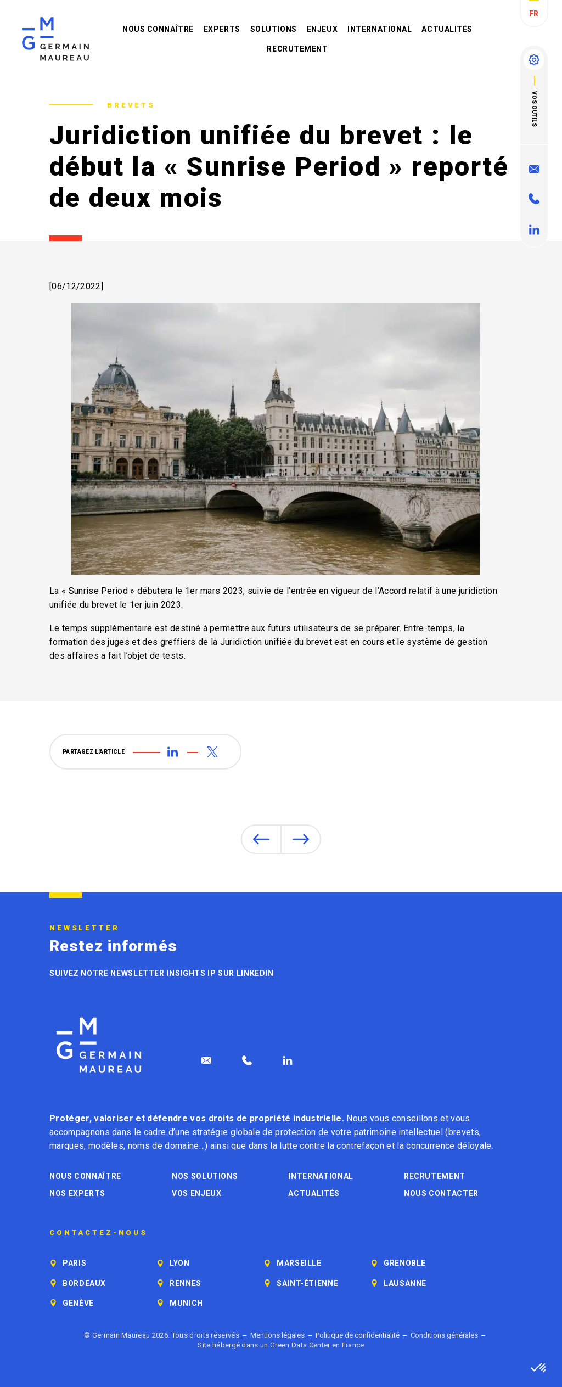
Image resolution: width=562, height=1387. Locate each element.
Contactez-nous (98, 1233)
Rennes (185, 1283)
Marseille (299, 1263)
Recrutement (297, 48)
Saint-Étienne (307, 1283)
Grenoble (405, 1263)
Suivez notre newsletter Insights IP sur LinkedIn (161, 973)
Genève (78, 1303)
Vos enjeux (196, 1193)
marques (66, 1146)
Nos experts (77, 1193)
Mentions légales (277, 1335)
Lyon (180, 1263)
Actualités (447, 29)
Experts (222, 29)
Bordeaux (84, 1283)
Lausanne (405, 1283)
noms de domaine (163, 1146)
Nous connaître (158, 29)
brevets (463, 1132)
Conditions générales (444, 1335)
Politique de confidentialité (358, 1335)
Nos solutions (205, 1176)
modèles (105, 1146)
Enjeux (322, 29)
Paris (74, 1263)
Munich (186, 1303)
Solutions (273, 29)
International (379, 29)
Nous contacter (441, 1193)
